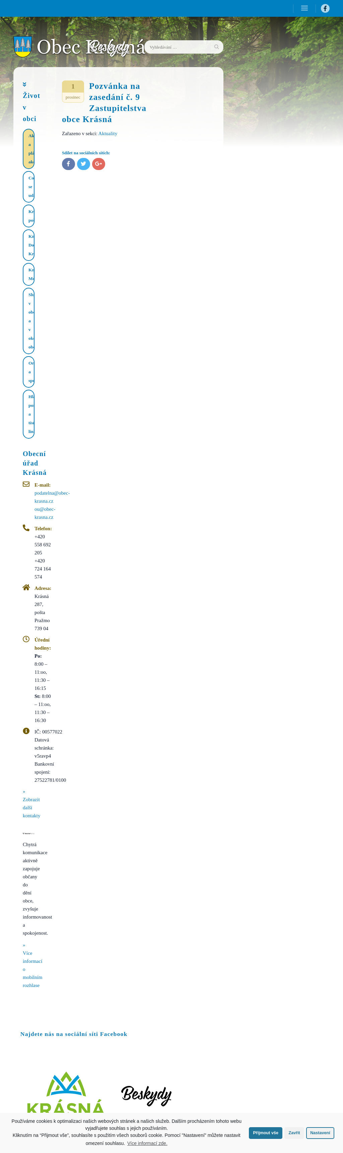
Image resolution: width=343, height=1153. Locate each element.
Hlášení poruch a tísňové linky (31, 414)
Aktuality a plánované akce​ (31, 148)
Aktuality (108, 133)
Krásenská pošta (31, 216)
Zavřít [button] (294, 1133)
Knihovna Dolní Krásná (31, 245)
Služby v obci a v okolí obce (31, 320)
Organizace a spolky (31, 372)
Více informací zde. (147, 1143)
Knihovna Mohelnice (31, 274)
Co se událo (31, 186)
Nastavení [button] (320, 1133)
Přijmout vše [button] (265, 1133)
